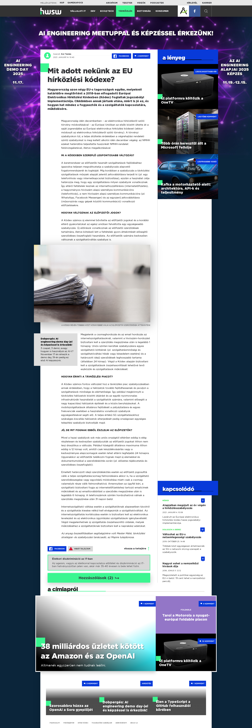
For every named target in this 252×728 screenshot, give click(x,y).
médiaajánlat (68, 723)
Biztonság (144, 11)
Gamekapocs (75, 3)
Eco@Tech (107, 11)
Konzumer (162, 11)
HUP (62, 3)
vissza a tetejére (135, 548)
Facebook (121, 56)
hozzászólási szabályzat (102, 723)
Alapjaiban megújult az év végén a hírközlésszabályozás (184, 507)
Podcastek (157, 3)
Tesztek (127, 3)
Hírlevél (192, 3)
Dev (93, 11)
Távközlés (125, 11)
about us (134, 723)
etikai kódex (83, 723)
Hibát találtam (79, 548)
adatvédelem (121, 723)
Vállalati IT (78, 11)
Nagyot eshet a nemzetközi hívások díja (180, 565)
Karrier (207, 3)
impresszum (55, 723)
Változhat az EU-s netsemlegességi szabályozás (181, 536)
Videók (141, 3)
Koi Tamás (66, 54)
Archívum (111, 3)
